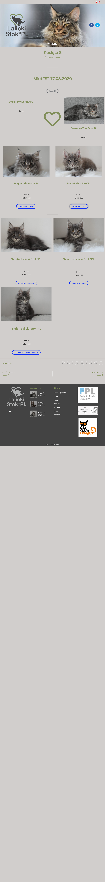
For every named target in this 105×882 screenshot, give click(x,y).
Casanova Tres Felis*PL (84, 128)
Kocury (57, 404)
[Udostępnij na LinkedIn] (82, 363)
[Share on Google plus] (72, 363)
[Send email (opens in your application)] (97, 25)
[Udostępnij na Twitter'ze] (63, 363)
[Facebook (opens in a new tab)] (91, 25)
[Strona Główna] (45, 57)
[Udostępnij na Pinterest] (77, 363)
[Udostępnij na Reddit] (96, 363)
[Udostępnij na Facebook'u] (68, 363)
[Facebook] (10, 411)
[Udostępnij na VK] (91, 363)
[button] (52, 91)
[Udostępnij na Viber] (87, 363)
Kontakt (57, 415)
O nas (56, 396)
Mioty (56, 411)
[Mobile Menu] (52, 44)
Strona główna (60, 393)
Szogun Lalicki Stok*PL (26, 183)
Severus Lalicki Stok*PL (79, 259)
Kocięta (57, 407)
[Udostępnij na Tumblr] (101, 363)
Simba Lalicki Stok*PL (79, 183)
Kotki (56, 400)
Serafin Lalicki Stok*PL (26, 259)
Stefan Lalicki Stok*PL (26, 328)
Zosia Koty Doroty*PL (21, 101)
